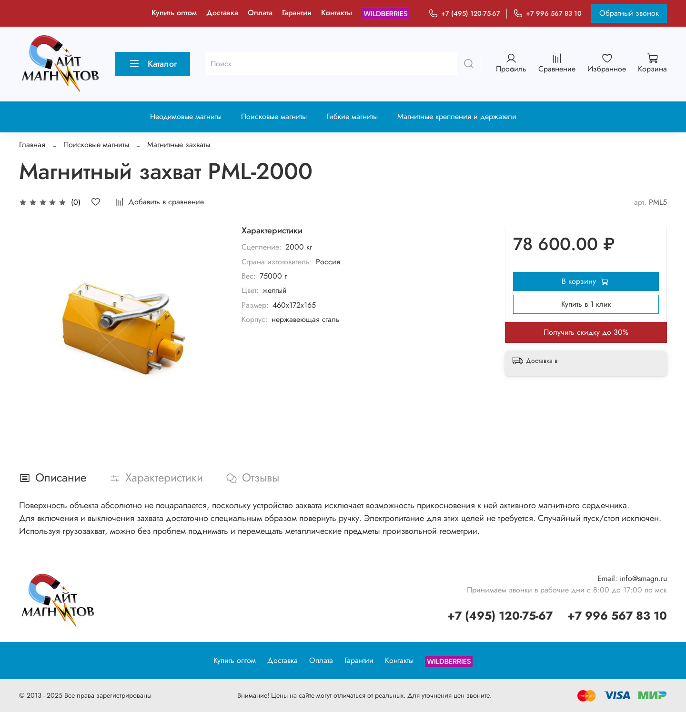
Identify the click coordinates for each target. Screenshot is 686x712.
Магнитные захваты (178, 144)
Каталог (153, 64)
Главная (32, 144)
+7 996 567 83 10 (547, 14)
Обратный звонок (629, 13)
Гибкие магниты (352, 116)
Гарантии (297, 12)
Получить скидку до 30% (586, 332)
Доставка (222, 12)
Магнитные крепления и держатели (456, 116)
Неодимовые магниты (186, 116)
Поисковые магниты (274, 116)
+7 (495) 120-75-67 (464, 14)
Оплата (260, 12)
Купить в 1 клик (586, 304)
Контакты (336, 12)
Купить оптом (174, 12)
